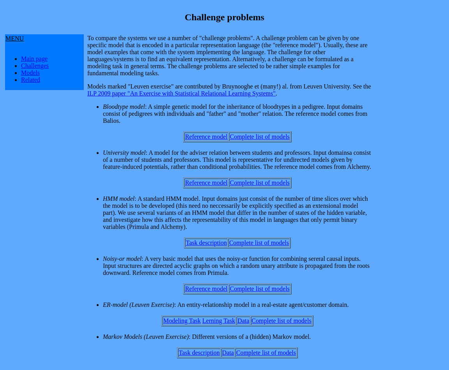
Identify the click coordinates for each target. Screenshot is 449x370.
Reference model (206, 136)
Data (243, 320)
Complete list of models (260, 136)
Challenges (35, 65)
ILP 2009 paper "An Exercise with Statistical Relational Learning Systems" (181, 93)
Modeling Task (182, 320)
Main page (34, 58)
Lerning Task (218, 320)
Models (30, 72)
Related (30, 79)
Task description (206, 242)
